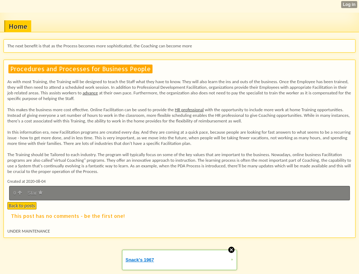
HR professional (189, 109)
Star (35, 193)
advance (90, 92)
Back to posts (22, 206)
